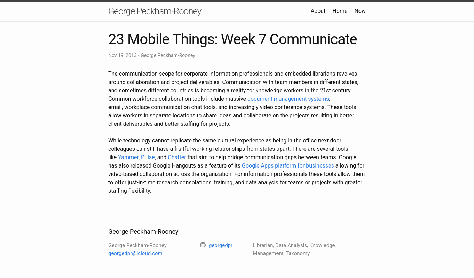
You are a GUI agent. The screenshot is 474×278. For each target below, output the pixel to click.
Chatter (177, 157)
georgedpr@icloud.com (135, 253)
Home (339, 11)
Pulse (148, 157)
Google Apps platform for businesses (288, 165)
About (318, 11)
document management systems (288, 98)
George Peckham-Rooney (154, 11)
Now (360, 11)
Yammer (128, 157)
